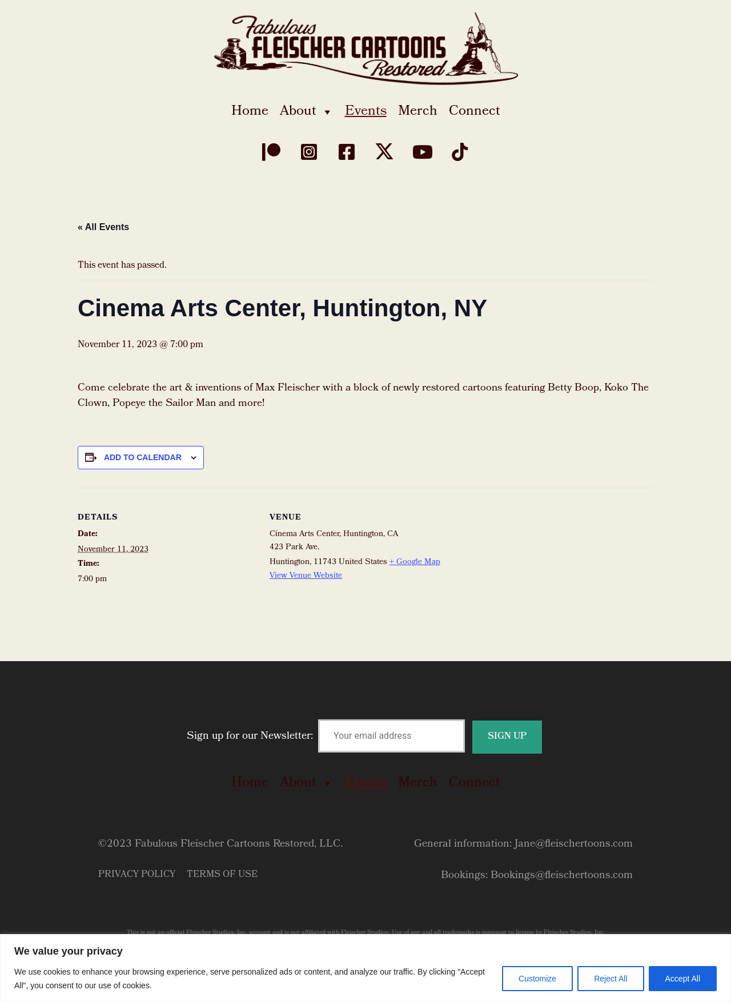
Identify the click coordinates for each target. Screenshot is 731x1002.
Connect (474, 111)
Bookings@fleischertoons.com (562, 876)
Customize (537, 978)
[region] (365, 968)
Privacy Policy (136, 875)
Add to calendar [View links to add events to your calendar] (143, 457)
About (307, 111)
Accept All (682, 978)
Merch (417, 111)
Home (249, 111)
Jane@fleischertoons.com (574, 845)
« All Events (103, 227)
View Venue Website (306, 576)
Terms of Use (222, 875)
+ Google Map (414, 562)
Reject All (610, 978)
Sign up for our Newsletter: (364, 737)
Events (366, 111)
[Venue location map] (521, 566)
